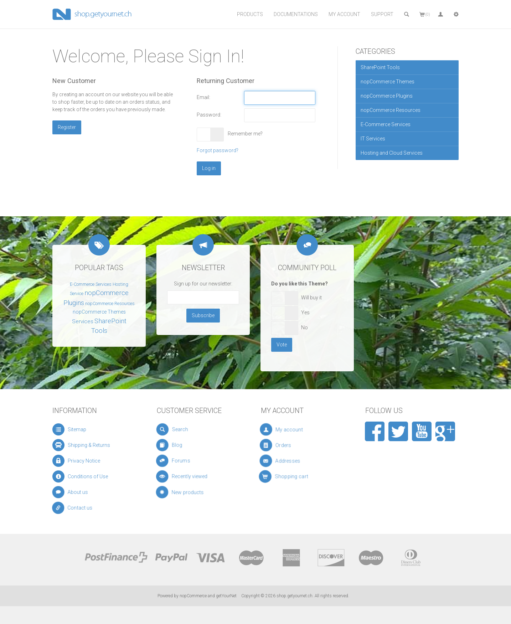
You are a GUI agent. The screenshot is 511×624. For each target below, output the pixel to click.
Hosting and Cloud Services (392, 153)
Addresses (294, 461)
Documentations (296, 14)
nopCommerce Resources (390, 110)
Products (250, 14)
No (304, 327)
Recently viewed (190, 476)
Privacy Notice (80, 460)
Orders (292, 445)
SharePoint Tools (380, 67)
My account (293, 429)
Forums (184, 461)
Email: (203, 97)
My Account (344, 14)
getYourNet (226, 595)
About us (77, 492)
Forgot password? (217, 150)
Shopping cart (296, 477)
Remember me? (245, 133)
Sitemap (73, 429)
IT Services (373, 138)
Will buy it (311, 297)
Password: (209, 115)
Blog (181, 445)
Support (382, 14)
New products (189, 492)
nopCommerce (193, 595)
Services (82, 321)
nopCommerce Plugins (387, 96)
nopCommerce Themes (387, 81)
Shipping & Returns (84, 445)
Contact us (79, 508)
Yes (305, 312)
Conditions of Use (84, 476)
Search (182, 429)
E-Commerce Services (386, 124)
